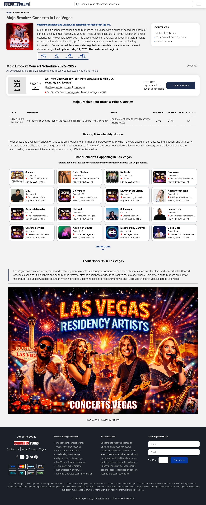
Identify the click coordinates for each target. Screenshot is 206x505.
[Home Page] (17, 4)
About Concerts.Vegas (34, 449)
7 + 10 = (152, 460)
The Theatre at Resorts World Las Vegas (65, 87)
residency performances (102, 271)
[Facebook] (17, 457)
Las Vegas (71, 92)
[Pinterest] (36, 457)
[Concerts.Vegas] (26, 443)
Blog (91, 498)
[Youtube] (22, 457)
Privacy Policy (102, 498)
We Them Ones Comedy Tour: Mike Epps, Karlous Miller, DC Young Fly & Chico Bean (67, 120)
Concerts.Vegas (95, 145)
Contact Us (13, 449)
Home (9, 12)
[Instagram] (27, 457)
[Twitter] (32, 457)
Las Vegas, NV (118, 122)
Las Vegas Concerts (38, 278)
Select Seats (181, 85)
